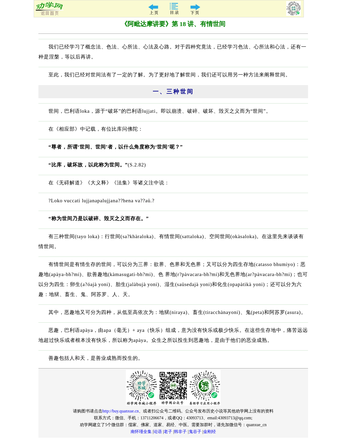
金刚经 (209, 431)
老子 (168, 431)
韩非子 (180, 431)
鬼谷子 (195, 431)
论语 (157, 431)
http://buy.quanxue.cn (120, 411)
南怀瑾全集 (141, 431)
